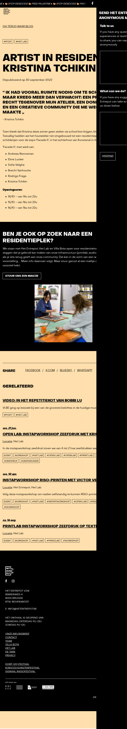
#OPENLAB (69, 456)
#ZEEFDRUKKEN (29, 461)
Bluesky (66, 371)
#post (8, 415)
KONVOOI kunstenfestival (22, 668)
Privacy (10, 655)
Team (8, 641)
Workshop (21, 456)
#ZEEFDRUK (10, 461)
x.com (50, 371)
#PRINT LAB (85, 456)
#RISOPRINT (97, 502)
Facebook (32, 371)
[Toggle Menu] (117, 11)
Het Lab (10, 648)
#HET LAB (37, 456)
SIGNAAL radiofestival (20, 672)
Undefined (117, 698)
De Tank (10, 652)
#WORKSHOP (11, 507)
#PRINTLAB (102, 456)
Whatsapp (84, 371)
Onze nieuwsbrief (17, 634)
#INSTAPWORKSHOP (58, 502)
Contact (110, 3)
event (7, 456)
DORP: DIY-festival (17, 664)
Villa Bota (12, 645)
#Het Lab (21, 415)
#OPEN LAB (52, 456)
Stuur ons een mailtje (22, 276)
